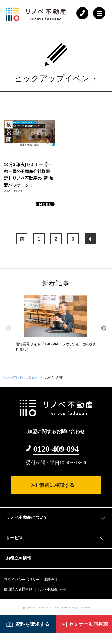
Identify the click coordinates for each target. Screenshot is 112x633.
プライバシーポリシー (22, 580)
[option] (56, 325)
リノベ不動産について (27, 517)
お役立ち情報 (18, 558)
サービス (14, 538)
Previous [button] (8, 328)
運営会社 (50, 580)
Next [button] (104, 328)
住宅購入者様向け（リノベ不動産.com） (36, 589)
